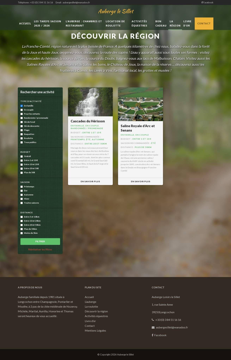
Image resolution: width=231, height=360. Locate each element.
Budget (25, 152)
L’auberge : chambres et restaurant (84, 23)
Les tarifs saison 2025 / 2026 (47, 23)
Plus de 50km (28, 229)
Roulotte (26, 138)
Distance (26, 212)
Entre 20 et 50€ (29, 168)
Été (23, 190)
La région (175, 23)
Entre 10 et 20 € (29, 164)
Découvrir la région (96, 311)
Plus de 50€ (27, 172)
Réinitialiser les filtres (40, 249)
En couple (26, 109)
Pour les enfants (30, 113)
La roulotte (91, 306)
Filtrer (40, 241)
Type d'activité (31, 101)
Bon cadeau (161, 23)
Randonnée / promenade (34, 118)
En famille (26, 105)
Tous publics (28, 142)
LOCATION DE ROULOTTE (115, 23)
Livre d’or (187, 23)
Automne (26, 194)
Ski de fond (27, 122)
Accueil (25, 23)
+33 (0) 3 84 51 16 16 (41, 2)
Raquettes (27, 134)
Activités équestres (139, 23)
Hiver (24, 198)
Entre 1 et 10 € (29, 160)
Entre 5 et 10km (29, 216)
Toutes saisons (29, 202)
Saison (25, 182)
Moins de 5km (29, 233)
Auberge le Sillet (115, 11)
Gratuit (25, 156)
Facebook (207, 2)
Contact (204, 23)
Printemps (27, 186)
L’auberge (90, 301)
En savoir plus (90, 181)
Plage (24, 130)
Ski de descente (29, 126)
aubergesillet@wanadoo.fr (76, 2)
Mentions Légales (95, 330)
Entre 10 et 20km (30, 220)
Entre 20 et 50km (30, 225)
